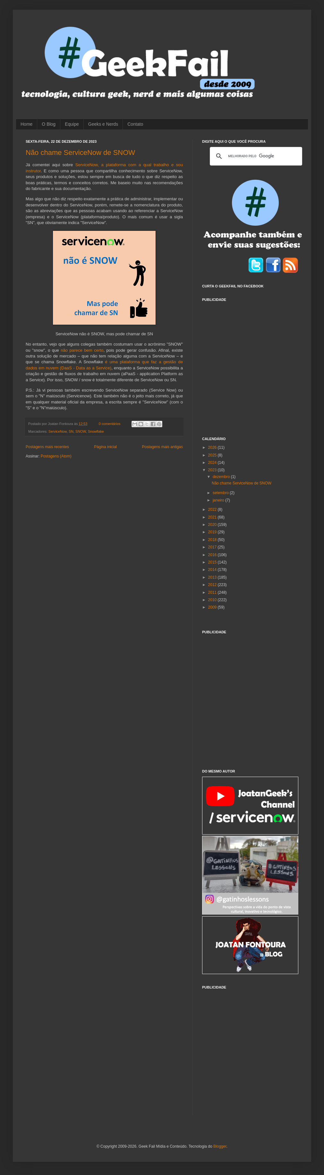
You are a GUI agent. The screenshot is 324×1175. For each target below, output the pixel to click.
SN (71, 431)
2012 (213, 585)
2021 (213, 517)
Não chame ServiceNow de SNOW (80, 153)
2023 (213, 470)
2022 (213, 509)
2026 (213, 447)
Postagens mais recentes (47, 447)
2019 (213, 532)
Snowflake (96, 431)
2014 (213, 569)
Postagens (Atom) (56, 456)
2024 (213, 462)
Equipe (72, 124)
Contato (135, 124)
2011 (213, 592)
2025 (213, 455)
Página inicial (105, 447)
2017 (213, 547)
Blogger (219, 1146)
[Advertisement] (60, 365)
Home (26, 124)
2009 (213, 607)
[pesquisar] (255, 156)
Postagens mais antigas (162, 447)
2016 (213, 555)
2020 (213, 524)
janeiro (219, 500)
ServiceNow (57, 431)
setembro (221, 493)
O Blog (48, 124)
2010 (213, 600)
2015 (213, 562)
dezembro (222, 477)
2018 (213, 540)
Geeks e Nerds (103, 124)
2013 (213, 577)
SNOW (80, 431)
